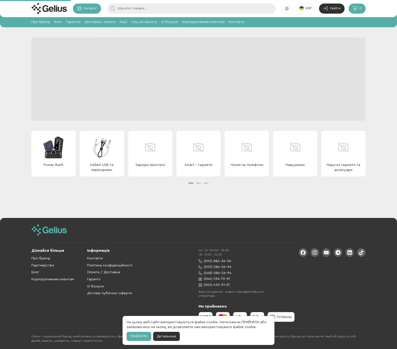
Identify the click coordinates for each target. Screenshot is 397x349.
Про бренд (40, 22)
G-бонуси (169, 22)
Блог (58, 22)
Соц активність (144, 22)
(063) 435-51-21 (214, 285)
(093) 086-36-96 (214, 267)
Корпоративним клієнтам (203, 22)
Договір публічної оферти (109, 293)
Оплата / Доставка (103, 272)
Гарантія (73, 22)
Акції (123, 22)
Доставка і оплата (100, 22)
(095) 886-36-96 (214, 261)
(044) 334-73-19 (214, 279)
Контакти (236, 22)
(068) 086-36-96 (214, 273)
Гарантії (94, 279)
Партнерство (42, 265)
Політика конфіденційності (109, 265)
